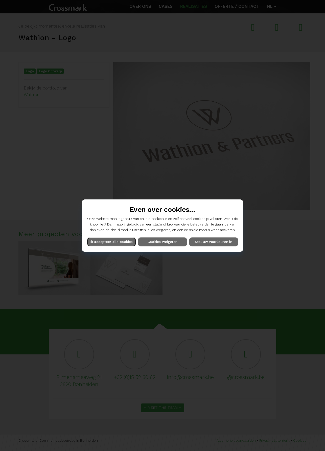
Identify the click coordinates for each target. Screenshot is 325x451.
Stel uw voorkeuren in (213, 242)
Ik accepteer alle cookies (111, 242)
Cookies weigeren (162, 242)
